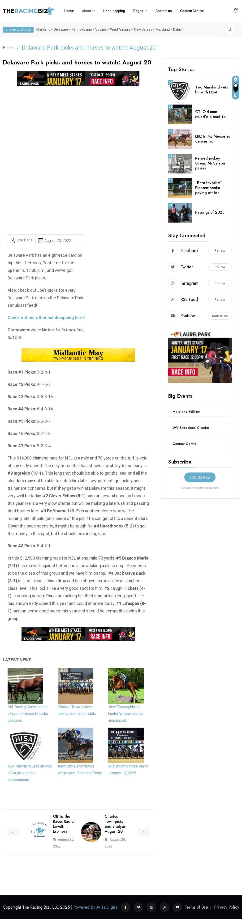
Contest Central (192, 11)
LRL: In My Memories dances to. (212, 139)
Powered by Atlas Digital (95, 907)
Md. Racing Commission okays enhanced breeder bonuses (28, 714)
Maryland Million (186, 411)
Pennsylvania (82, 29)
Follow (220, 250)
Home (69, 11)
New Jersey (143, 29)
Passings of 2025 (209, 212)
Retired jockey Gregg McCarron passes (210, 163)
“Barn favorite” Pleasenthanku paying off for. (208, 187)
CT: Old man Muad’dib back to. (210, 114)
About (86, 11)
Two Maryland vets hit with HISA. (211, 89)
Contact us (164, 11)
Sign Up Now (200, 477)
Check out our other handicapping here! (46, 317)
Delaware (61, 29)
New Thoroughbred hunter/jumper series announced (125, 714)
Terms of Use (196, 907)
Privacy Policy (226, 907)
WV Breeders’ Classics (191, 427)
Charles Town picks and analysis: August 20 (115, 824)
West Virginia (120, 29)
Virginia (101, 29)
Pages (138, 11)
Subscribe (220, 315)
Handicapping (114, 11)
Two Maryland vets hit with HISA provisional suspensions (30, 773)
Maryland (43, 29)
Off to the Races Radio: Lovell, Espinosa (64, 824)
